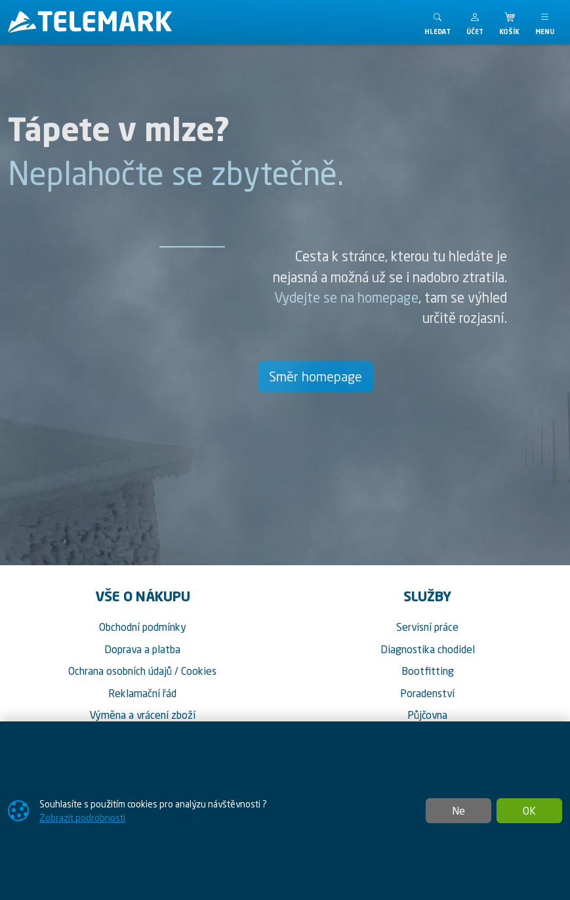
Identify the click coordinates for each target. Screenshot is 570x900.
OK (529, 810)
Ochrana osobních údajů (120, 670)
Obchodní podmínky (142, 626)
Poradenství (427, 693)
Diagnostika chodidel (427, 649)
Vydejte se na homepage (346, 297)
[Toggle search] (437, 22)
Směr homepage (315, 376)
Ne (458, 810)
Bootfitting (427, 670)
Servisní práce (427, 626)
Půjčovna (427, 714)
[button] (474, 22)
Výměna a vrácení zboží (142, 714)
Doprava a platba (142, 649)
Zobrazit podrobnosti (82, 817)
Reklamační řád (142, 693)
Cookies (198, 670)
